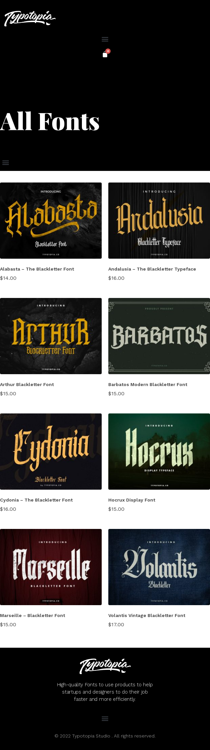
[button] (105, 38)
